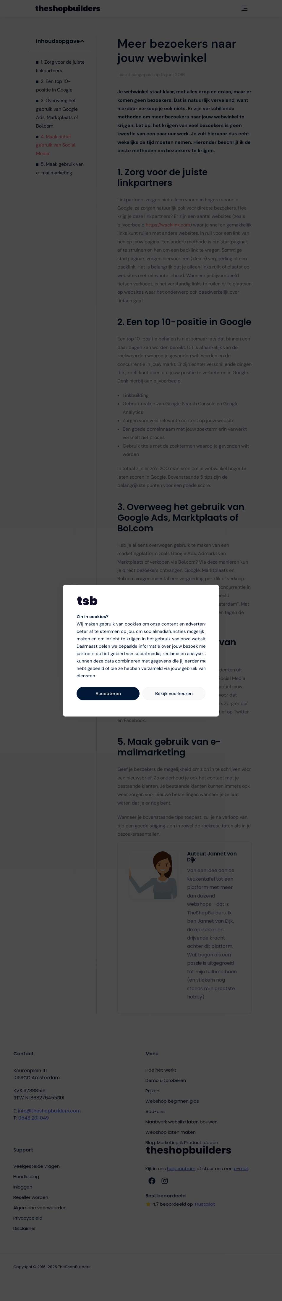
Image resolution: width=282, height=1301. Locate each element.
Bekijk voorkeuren (174, 694)
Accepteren (108, 694)
